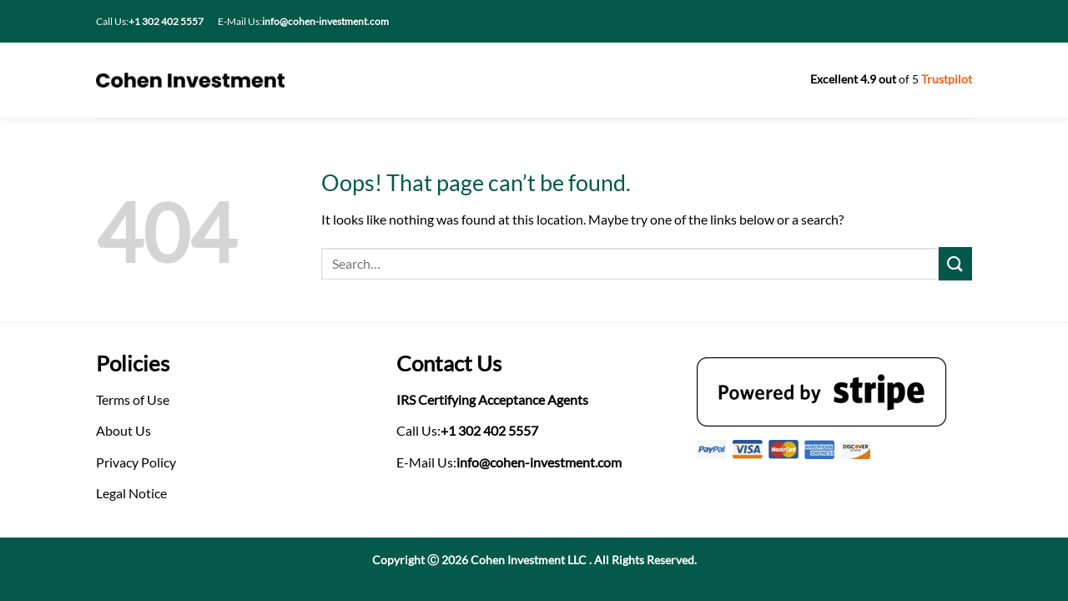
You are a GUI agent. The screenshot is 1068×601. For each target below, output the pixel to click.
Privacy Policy (136, 462)
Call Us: (150, 21)
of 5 (891, 79)
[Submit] (955, 263)
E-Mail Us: (303, 21)
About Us (123, 430)
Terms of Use (132, 399)
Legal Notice (131, 493)
